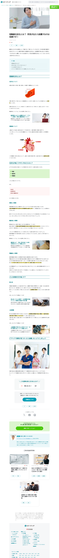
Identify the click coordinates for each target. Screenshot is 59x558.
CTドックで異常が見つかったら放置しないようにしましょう (23, 68)
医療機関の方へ (14, 547)
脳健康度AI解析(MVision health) (26, 542)
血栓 (28, 506)
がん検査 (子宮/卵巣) (26, 547)
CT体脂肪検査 (36, 541)
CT (11, 45)
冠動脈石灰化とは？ (15, 63)
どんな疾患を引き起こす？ (16, 66)
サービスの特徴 (14, 537)
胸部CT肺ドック (36, 540)
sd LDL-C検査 (36, 545)
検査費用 (34, 550)
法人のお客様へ (14, 545)
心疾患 (21, 45)
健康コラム (12, 5)
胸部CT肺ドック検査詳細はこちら (54, 8)
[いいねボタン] (26, 390)
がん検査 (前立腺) (26, 546)
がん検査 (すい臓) (26, 544)
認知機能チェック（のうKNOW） (39, 548)
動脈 (16, 45)
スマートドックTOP (5, 5)
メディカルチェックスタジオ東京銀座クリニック (25, 442)
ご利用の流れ (14, 538)
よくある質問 (13, 543)
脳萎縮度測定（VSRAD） (27, 540)
